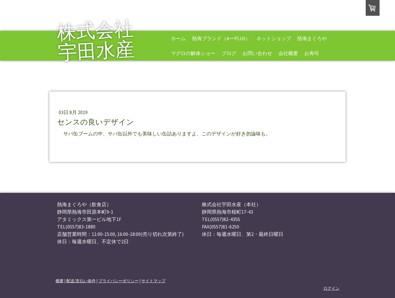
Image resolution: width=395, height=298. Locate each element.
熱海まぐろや (312, 38)
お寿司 (311, 53)
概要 (60, 280)
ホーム (178, 38)
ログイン (331, 288)
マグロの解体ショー (193, 53)
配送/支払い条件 (81, 280)
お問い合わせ (257, 53)
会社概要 (288, 53)
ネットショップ (273, 38)
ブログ (229, 53)
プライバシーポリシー (118, 280)
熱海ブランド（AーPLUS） (221, 38)
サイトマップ (153, 280)
